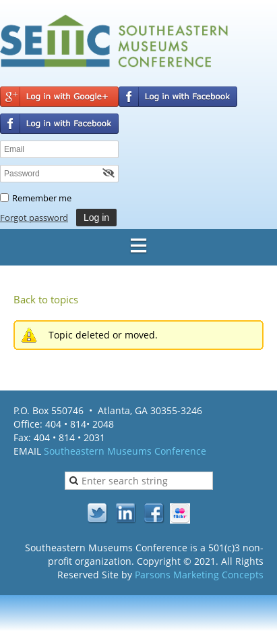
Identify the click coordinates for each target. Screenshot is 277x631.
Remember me (41, 198)
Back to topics (45, 299)
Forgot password (34, 217)
